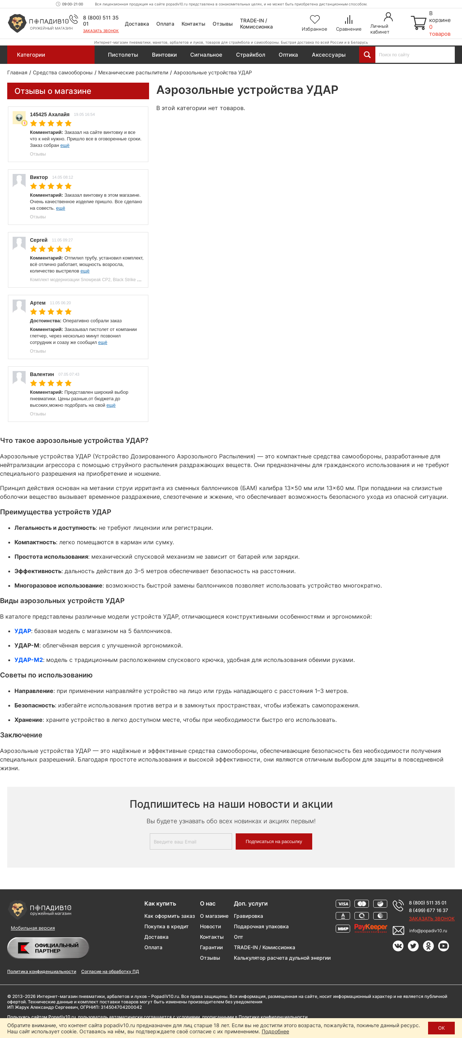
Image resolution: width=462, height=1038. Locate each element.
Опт (238, 937)
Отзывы (223, 24)
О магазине (214, 916)
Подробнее (275, 1031)
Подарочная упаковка (261, 926)
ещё (64, 145)
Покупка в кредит (166, 926)
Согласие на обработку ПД (110, 971)
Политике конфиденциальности (273, 1017)
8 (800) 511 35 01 (427, 903)
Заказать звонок (101, 31)
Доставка (137, 24)
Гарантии (211, 947)
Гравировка (248, 916)
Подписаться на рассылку (274, 841)
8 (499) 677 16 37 (428, 910)
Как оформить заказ (169, 916)
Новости (210, 926)
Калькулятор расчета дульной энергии (282, 958)
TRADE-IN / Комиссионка (256, 23)
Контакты (193, 24)
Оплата (165, 24)
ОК (441, 1028)
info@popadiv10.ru (428, 930)
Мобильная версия (33, 928)
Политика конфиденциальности (41, 971)
